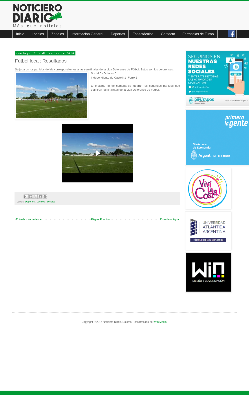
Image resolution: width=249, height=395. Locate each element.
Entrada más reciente (28, 219)
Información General (87, 34)
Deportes (118, 34)
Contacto (168, 34)
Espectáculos (142, 34)
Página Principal (100, 219)
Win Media (160, 321)
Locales (38, 34)
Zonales (57, 34)
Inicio (20, 34)
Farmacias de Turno (198, 34)
